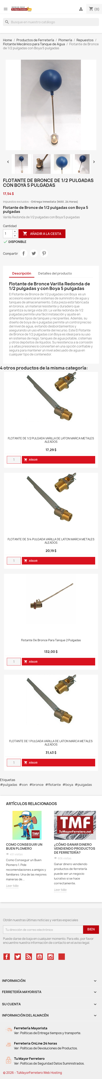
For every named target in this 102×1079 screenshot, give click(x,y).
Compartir (23, 253)
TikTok (61, 956)
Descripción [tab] (21, 273)
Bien (91, 929)
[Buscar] (51, 22)
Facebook (6, 956)
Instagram (50, 956)
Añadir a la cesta (42, 233)
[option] (27, 852)
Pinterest (44, 253)
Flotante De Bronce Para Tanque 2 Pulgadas (51, 640)
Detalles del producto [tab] (55, 273)
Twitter (17, 956)
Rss (29, 956)
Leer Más (12, 886)
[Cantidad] (8, 233)
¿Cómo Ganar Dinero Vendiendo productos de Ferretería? (74, 848)
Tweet (34, 253)
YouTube (39, 956)
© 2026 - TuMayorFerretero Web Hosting (32, 1073)
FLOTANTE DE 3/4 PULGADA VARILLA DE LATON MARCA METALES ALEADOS (51, 541)
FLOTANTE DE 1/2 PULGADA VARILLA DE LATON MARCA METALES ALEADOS (51, 440)
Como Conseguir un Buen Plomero (24, 846)
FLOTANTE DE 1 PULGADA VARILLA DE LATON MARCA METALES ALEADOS (51, 743)
